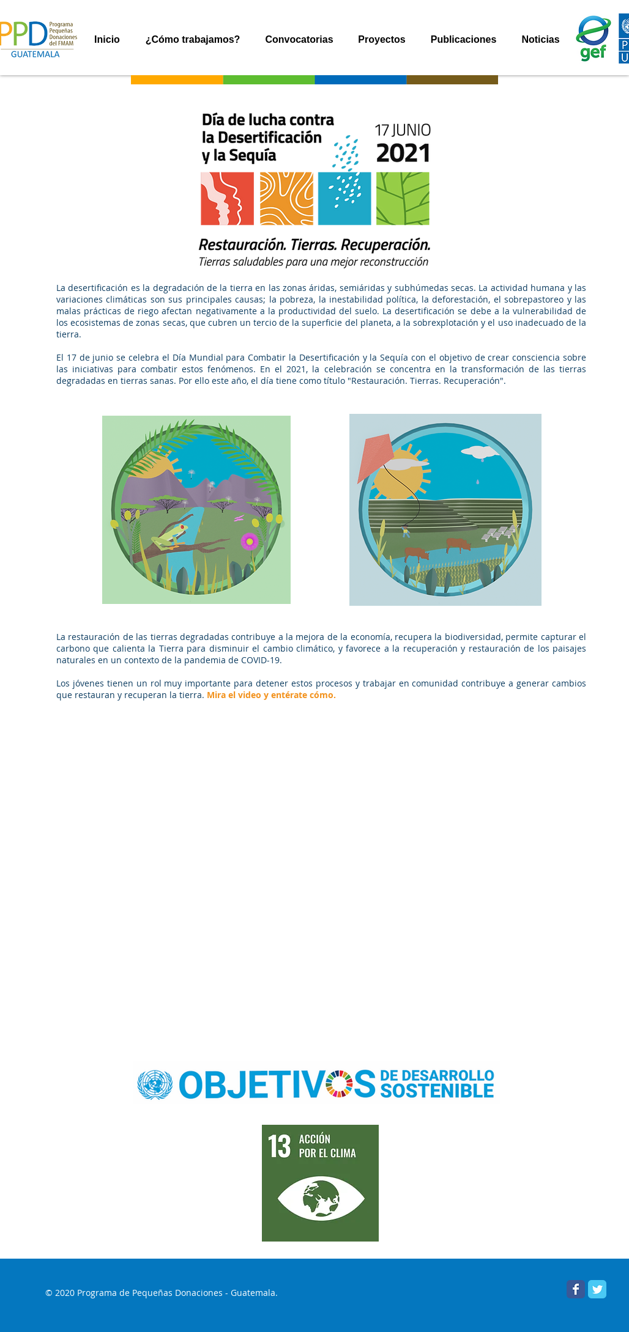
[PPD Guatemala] (597, 1289)
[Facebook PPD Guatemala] (576, 1289)
